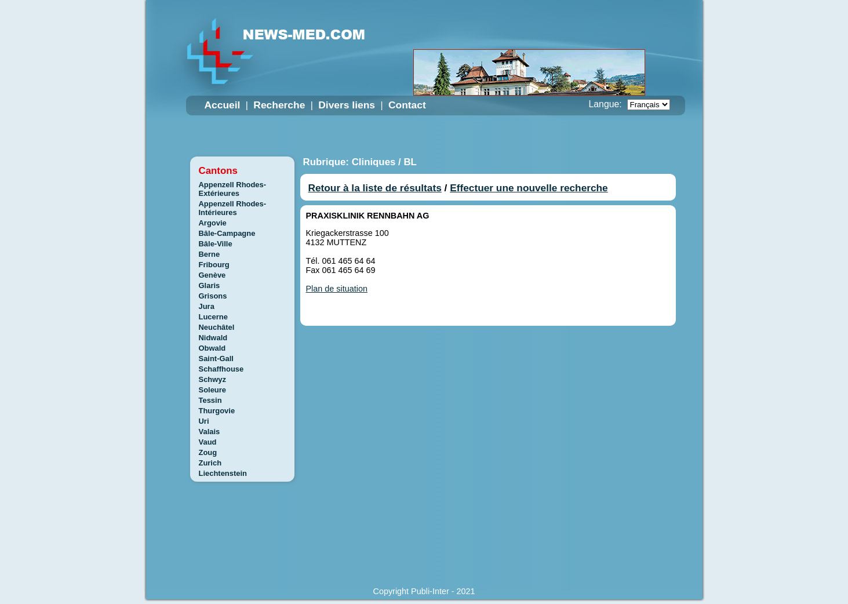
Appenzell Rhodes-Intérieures (233, 208)
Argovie (213, 223)
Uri (204, 421)
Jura (206, 306)
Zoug (208, 452)
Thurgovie (217, 410)
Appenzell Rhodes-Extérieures (233, 189)
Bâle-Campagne (227, 233)
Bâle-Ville (215, 243)
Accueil (223, 105)
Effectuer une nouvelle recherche (529, 188)
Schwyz (213, 379)
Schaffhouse (221, 369)
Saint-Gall (216, 358)
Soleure (213, 389)
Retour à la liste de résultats (375, 188)
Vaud (208, 442)
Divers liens (346, 105)
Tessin (210, 400)
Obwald (212, 348)
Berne (209, 254)
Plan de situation (336, 288)
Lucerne (213, 316)
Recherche (279, 105)
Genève (212, 275)
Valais (209, 431)
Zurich (210, 463)
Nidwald (213, 337)
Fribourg (214, 264)
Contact (407, 105)
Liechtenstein (223, 473)
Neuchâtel (217, 327)
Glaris (209, 285)
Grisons (213, 296)
